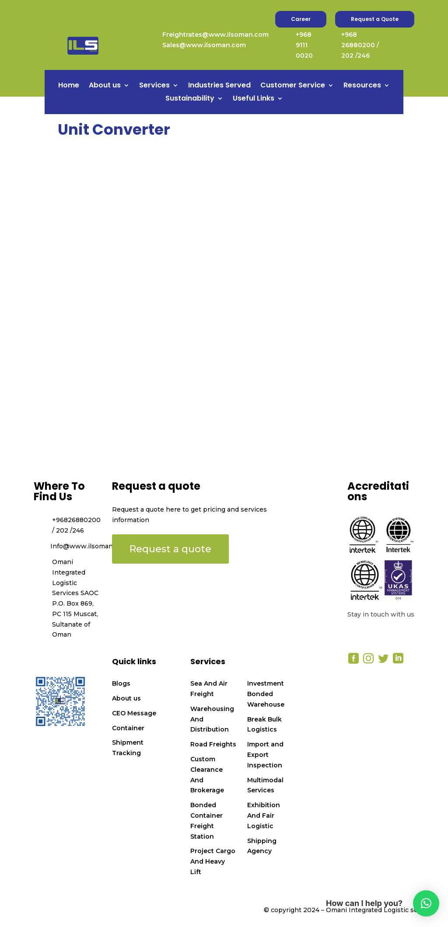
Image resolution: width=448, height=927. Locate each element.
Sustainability (189, 99)
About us (105, 86)
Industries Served (219, 86)
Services (154, 86)
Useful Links (253, 99)
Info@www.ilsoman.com (89, 546)
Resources (362, 86)
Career (301, 19)
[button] (426, 903)
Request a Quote (375, 19)
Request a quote (170, 549)
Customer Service (292, 86)
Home (68, 86)
